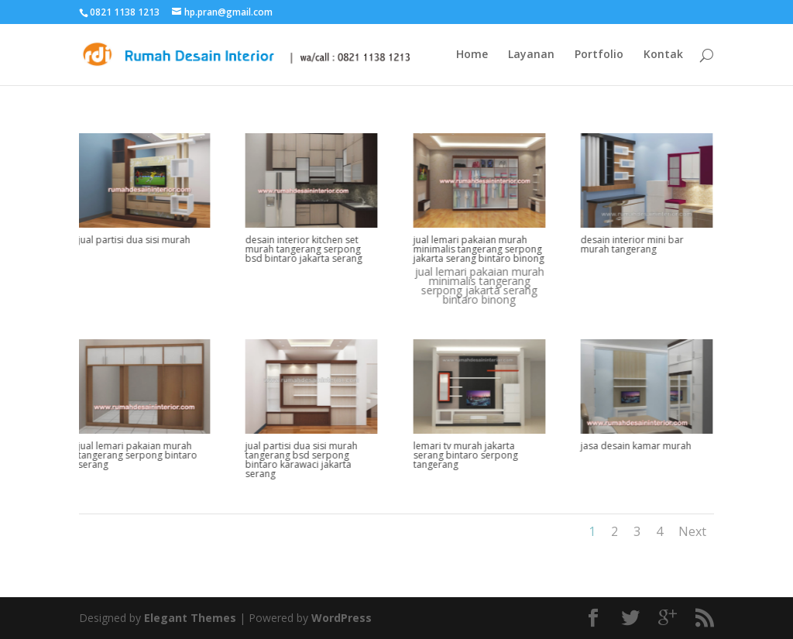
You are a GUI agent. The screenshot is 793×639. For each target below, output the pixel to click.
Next (692, 531)
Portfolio (599, 55)
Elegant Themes (190, 617)
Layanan (531, 55)
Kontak (663, 55)
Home (472, 55)
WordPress (341, 617)
